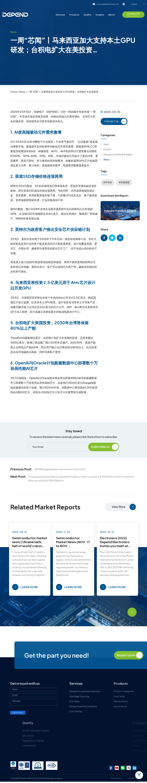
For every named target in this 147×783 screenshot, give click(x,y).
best (106, 144)
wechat (123, 768)
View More (118, 506)
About (111, 14)
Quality (87, 14)
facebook (104, 237)
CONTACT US (111, 121)
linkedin (120, 237)
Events (107, 149)
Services (60, 14)
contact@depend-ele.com (107, 4)
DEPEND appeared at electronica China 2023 (59, 469)
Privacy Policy (116, 778)
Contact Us (132, 778)
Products (74, 14)
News (22, 91)
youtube (117, 768)
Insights (100, 14)
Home (13, 91)
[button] (119, 612)
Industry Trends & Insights (118, 154)
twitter (112, 237)
